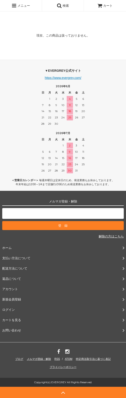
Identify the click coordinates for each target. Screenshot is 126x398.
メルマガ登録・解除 (39, 359)
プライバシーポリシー (63, 367)
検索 (63, 5)
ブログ (19, 359)
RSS (57, 359)
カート (105, 5)
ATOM (69, 359)
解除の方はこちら (111, 236)
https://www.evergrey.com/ (63, 78)
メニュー (21, 5)
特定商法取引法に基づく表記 (93, 359)
